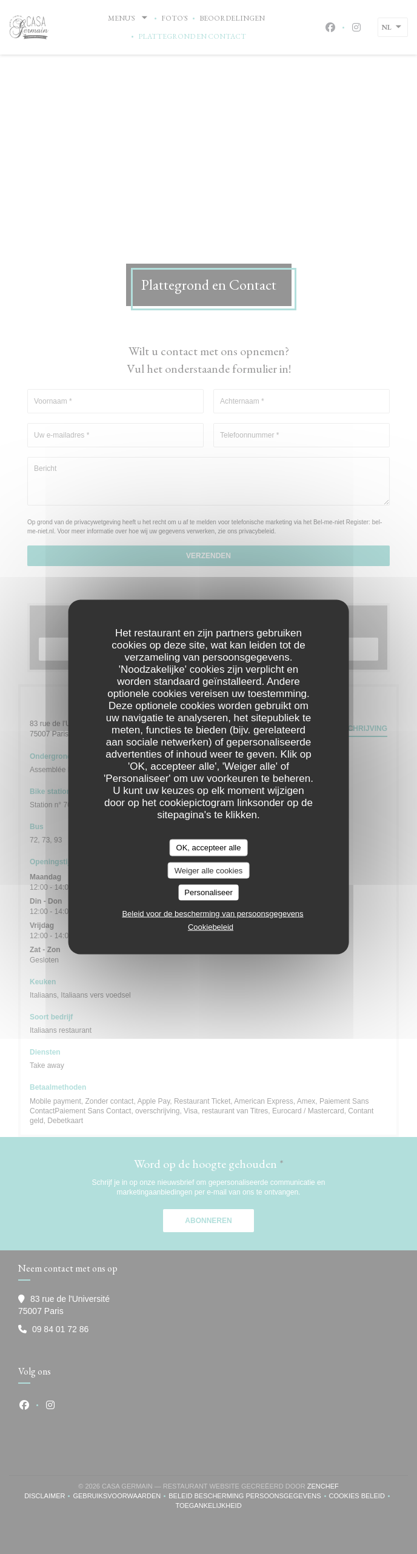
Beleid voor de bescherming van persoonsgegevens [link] (212, 913)
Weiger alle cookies (208, 870)
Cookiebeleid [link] (210, 926)
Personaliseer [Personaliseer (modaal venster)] (208, 892)
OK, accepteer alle (208, 847)
